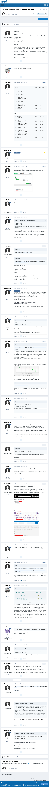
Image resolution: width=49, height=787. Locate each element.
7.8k (7, 77)
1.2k (7, 228)
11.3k (7, 210)
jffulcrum (7, 66)
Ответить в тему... (12, 768)
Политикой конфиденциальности (31, 785)
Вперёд (7, 24)
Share (33, 13)
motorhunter (12, 13)
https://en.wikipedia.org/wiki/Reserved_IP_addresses (25, 742)
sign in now (30, 763)
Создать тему (33, 19)
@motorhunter (17, 152)
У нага (15, 14)
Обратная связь (26, 778)
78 (8, 694)
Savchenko (7, 683)
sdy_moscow (7, 150)
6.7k (7, 161)
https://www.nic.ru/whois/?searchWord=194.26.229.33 (25, 302)
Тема (20, 778)
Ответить (43, 19)
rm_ (7, 626)
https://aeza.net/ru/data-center (20, 303)
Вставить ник (16, 60)
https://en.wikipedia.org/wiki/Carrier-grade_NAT (24, 743)
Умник (7, 217)
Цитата (24, 60)
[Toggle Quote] (15, 220)
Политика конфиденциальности (41, 780)
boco (7, 644)
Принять (45, 784)
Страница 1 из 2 (16, 24)
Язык (15, 778)
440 (7, 655)
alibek (7, 200)
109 (7, 40)
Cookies (33, 778)
